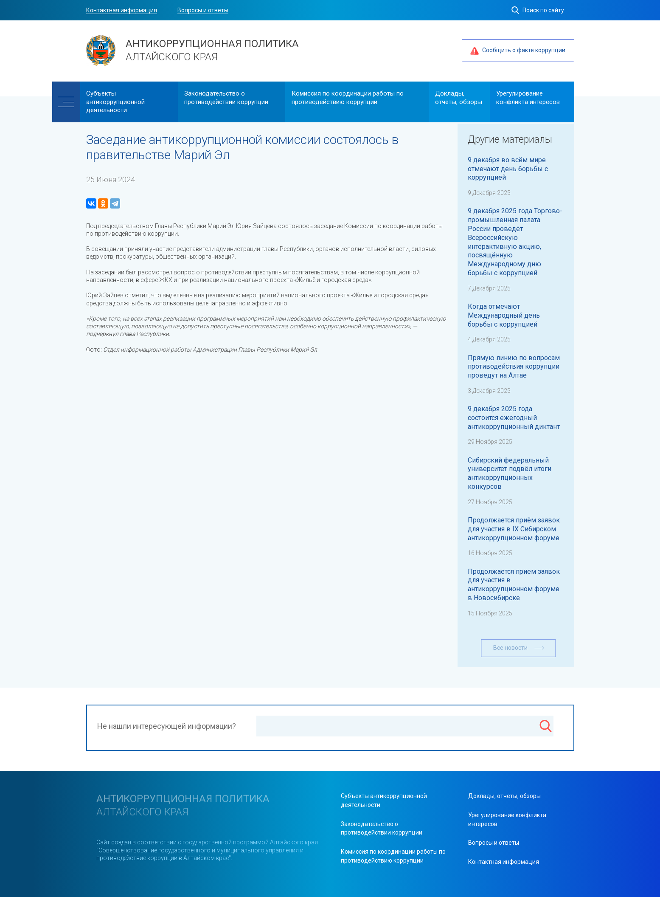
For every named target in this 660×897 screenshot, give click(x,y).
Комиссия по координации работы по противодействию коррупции (348, 98)
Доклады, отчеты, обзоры (458, 98)
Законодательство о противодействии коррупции (226, 98)
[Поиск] (545, 727)
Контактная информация (121, 10)
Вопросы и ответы (202, 10)
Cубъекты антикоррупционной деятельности (115, 102)
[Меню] (66, 102)
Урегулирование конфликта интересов (528, 98)
